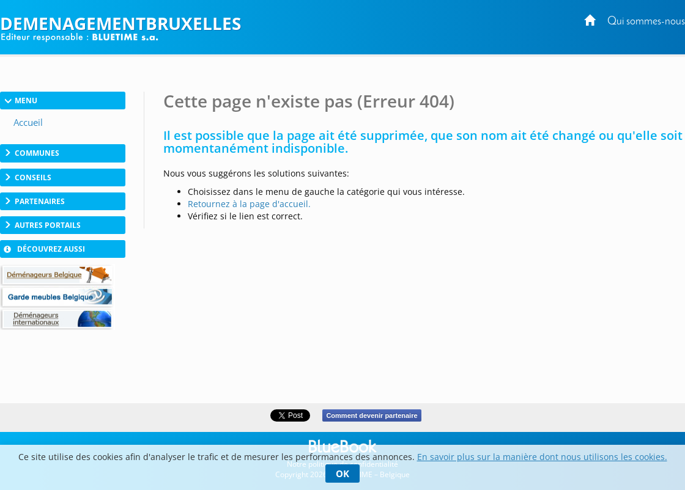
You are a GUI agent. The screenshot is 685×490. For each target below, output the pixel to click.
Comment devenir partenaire (371, 415)
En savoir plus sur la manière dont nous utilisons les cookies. (542, 457)
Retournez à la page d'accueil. (249, 204)
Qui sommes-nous (646, 21)
